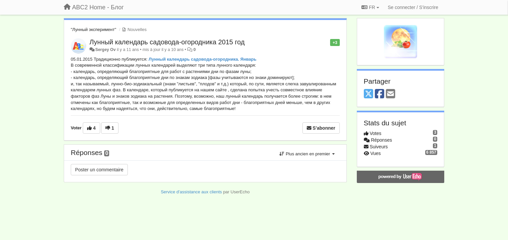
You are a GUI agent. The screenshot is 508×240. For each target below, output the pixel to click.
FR (370, 7)
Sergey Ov (105, 49)
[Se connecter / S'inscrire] (413, 7)
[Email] (390, 94)
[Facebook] (379, 94)
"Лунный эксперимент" (93, 29)
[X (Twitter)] (368, 94)
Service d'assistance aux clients (191, 191)
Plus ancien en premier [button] (306, 153)
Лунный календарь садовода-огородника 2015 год (167, 42)
